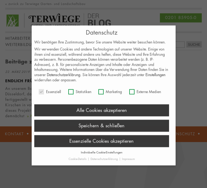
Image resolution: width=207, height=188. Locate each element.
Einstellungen (155, 77)
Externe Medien (145, 94)
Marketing (110, 94)
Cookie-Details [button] (78, 161)
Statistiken (79, 94)
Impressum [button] (128, 161)
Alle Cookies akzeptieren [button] (101, 113)
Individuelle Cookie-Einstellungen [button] (101, 155)
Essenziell (50, 94)
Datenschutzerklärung (63, 77)
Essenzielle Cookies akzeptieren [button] (101, 143)
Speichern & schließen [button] (102, 128)
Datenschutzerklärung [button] (105, 161)
